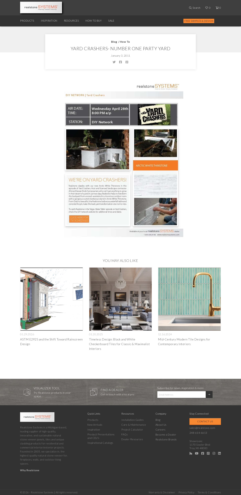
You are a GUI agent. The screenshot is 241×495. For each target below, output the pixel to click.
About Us (161, 424)
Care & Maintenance (134, 424)
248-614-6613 (199, 432)
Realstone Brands (166, 439)
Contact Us (205, 421)
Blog (114, 41)
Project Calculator (132, 429)
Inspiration (49, 20)
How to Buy (94, 20)
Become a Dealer (166, 434)
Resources (71, 20)
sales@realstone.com (203, 427)
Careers (161, 429)
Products (27, 20)
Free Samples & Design (198, 20)
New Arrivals (94, 424)
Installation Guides (133, 419)
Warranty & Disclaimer (162, 491)
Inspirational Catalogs (100, 442)
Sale (111, 20)
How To (125, 41)
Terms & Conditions (209, 491)
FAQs (125, 434)
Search (196, 7)
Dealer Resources (132, 439)
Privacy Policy (186, 491)
